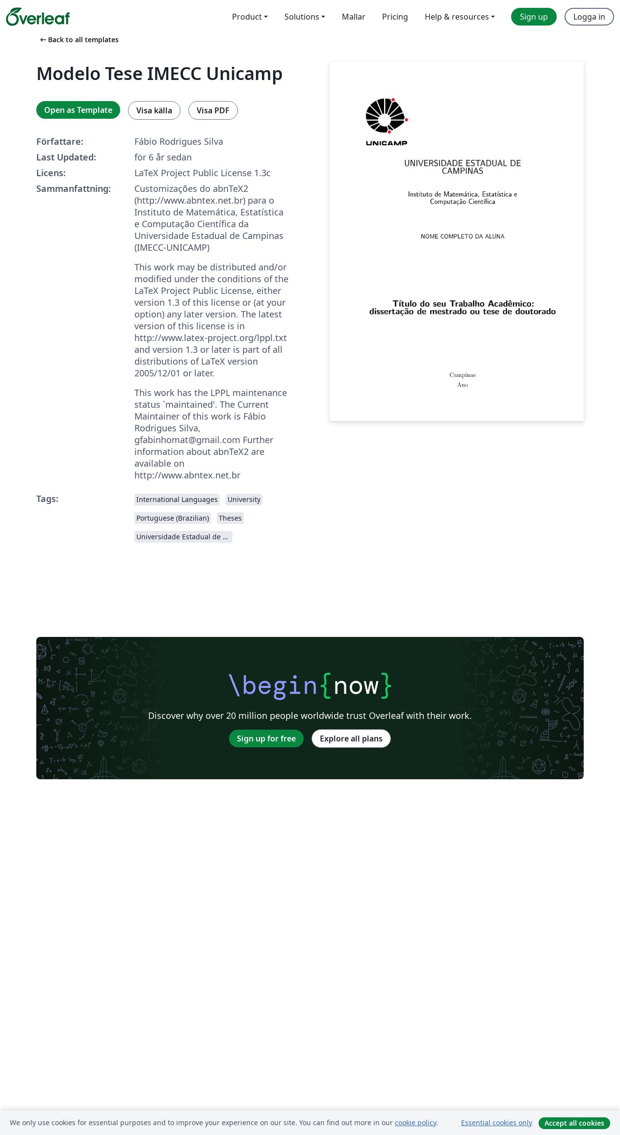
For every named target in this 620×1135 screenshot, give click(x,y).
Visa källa (154, 110)
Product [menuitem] (247, 16)
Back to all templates (78, 39)
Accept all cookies (574, 1123)
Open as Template (78, 110)
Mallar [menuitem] (353, 16)
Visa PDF (213, 110)
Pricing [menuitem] (395, 16)
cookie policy (415, 1122)
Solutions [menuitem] (301, 16)
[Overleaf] (38, 16)
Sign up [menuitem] (534, 16)
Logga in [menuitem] (589, 16)
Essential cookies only (496, 1122)
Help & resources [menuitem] (457, 16)
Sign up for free (266, 738)
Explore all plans (351, 738)
